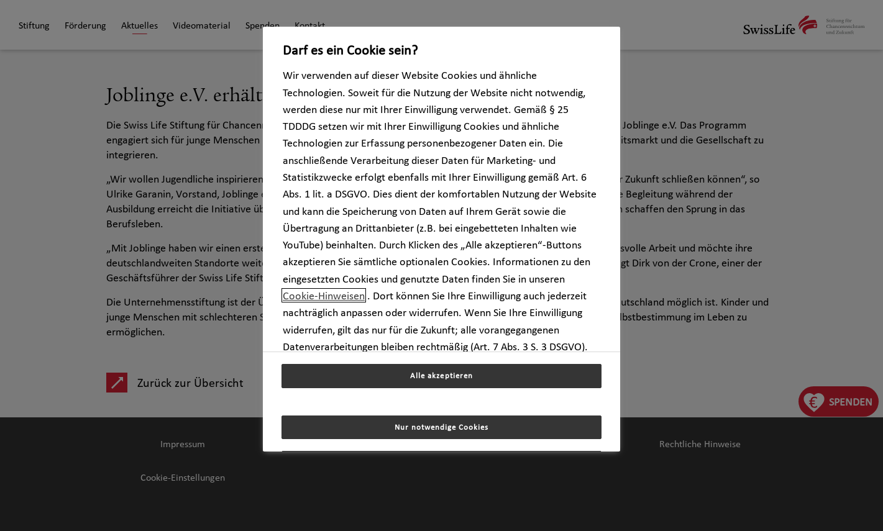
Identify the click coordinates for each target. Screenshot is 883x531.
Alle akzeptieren (441, 375)
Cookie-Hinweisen (324, 295)
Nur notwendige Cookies (442, 427)
